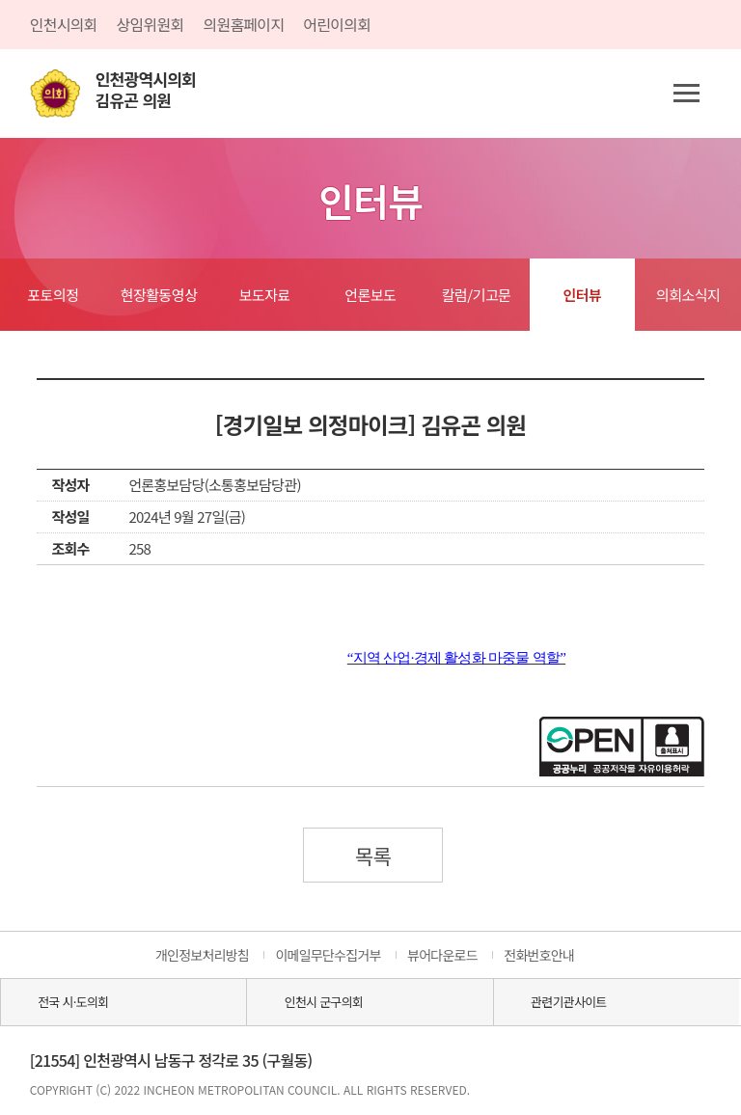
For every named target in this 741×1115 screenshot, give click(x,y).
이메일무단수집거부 (327, 955)
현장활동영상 (159, 295)
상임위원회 (150, 24)
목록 (373, 855)
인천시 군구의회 (324, 1002)
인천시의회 (63, 24)
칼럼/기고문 (476, 295)
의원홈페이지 (243, 24)
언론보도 (370, 295)
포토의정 (52, 295)
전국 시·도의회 (73, 1002)
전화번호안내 (539, 955)
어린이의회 (336, 24)
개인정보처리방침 (202, 955)
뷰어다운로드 (442, 955)
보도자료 (264, 295)
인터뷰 (582, 295)
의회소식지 (688, 295)
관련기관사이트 (568, 1002)
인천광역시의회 (146, 90)
